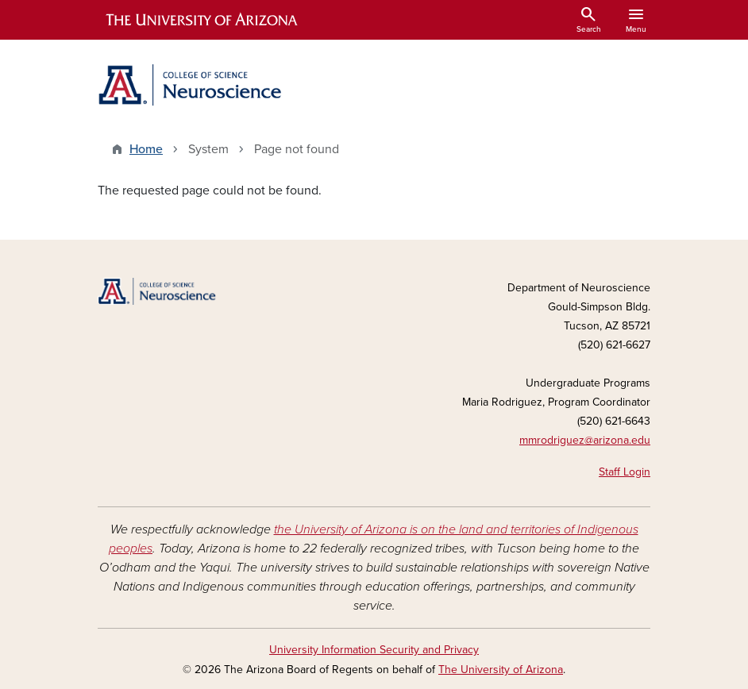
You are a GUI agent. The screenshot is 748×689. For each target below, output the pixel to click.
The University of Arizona (500, 669)
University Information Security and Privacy (374, 649)
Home (146, 149)
